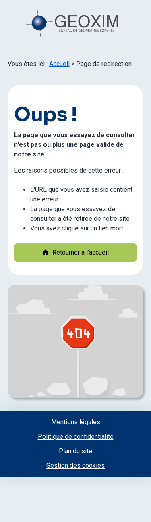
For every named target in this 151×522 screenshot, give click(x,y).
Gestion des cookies (75, 465)
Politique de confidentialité (76, 436)
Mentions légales (75, 422)
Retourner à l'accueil (75, 252)
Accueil (59, 64)
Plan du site (75, 451)
